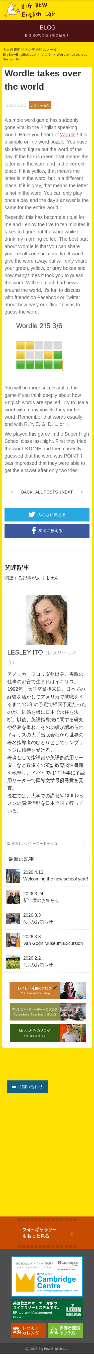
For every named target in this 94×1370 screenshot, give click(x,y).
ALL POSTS (46, 492)
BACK (27, 492)
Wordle (67, 134)
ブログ (46, 54)
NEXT (67, 492)
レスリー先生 (40, 105)
